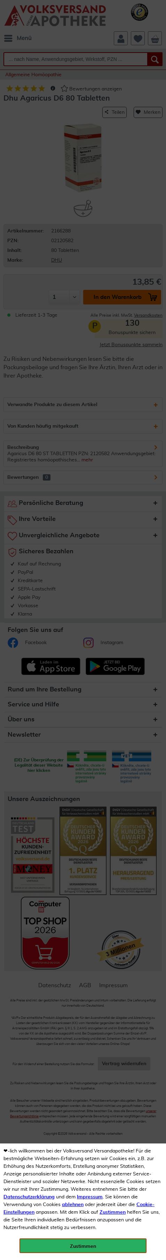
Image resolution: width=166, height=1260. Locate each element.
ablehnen (73, 1204)
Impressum (90, 1197)
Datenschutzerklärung (29, 1197)
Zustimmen (113, 1212)
